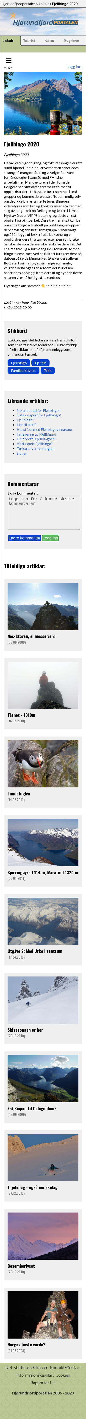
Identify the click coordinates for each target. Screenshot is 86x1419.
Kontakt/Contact (65, 1374)
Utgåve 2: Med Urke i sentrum (35, 957)
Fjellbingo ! (25, 420)
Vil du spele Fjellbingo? (35, 443)
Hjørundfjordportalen (18, 3)
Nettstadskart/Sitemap (26, 1374)
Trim (48, 370)
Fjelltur (40, 362)
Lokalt (44, 3)
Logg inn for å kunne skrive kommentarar (44, 516)
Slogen (22, 453)
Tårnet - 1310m (21, 721)
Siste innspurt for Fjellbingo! (39, 415)
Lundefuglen (19, 800)
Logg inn (73, 66)
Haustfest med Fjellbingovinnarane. (44, 429)
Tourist (29, 40)
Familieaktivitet (23, 370)
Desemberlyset (21, 1272)
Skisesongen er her (25, 1036)
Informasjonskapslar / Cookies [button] (43, 1381)
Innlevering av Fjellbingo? (37, 434)
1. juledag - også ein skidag (33, 1194)
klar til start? (27, 424)
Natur (49, 40)
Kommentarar (23, 483)
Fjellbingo (19, 362)
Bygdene (71, 40)
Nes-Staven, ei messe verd (31, 642)
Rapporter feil (43, 1389)
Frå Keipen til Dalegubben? (32, 1115)
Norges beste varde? (26, 1351)
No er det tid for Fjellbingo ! (39, 410)
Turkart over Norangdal (35, 448)
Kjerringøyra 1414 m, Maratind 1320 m (43, 879)
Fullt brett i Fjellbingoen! (36, 439)
